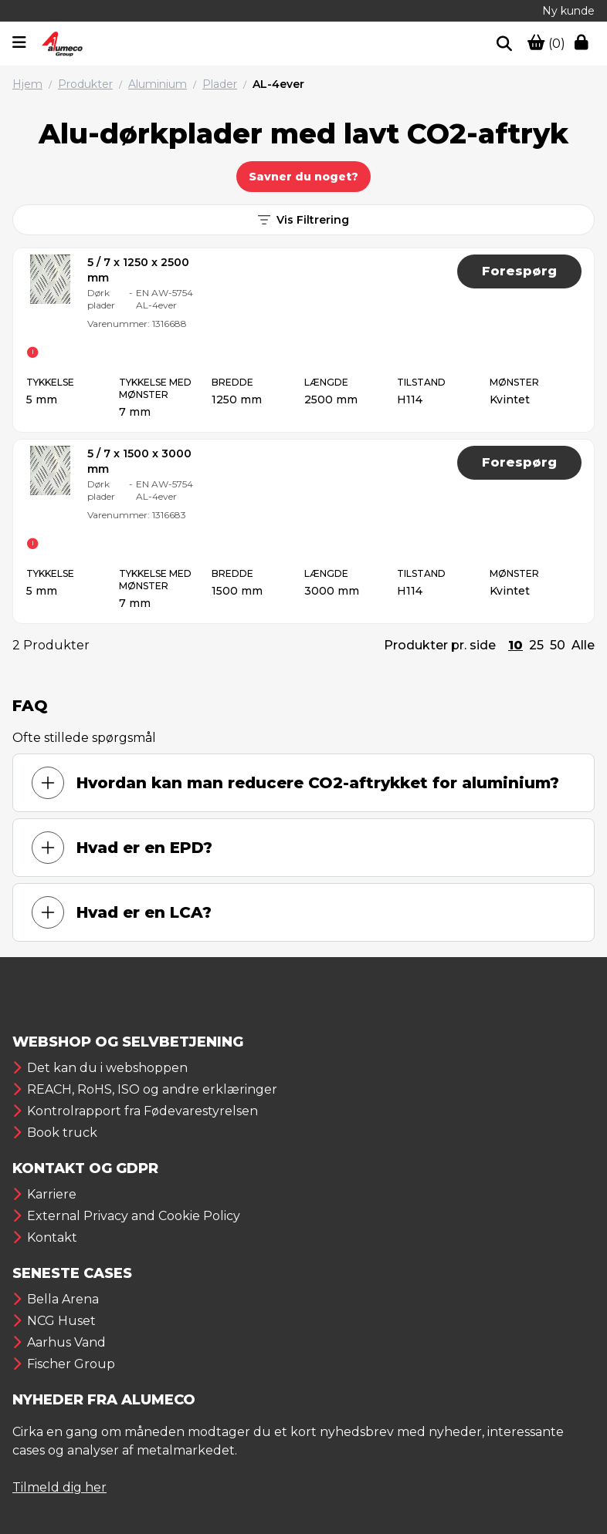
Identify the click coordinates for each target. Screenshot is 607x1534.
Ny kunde (568, 11)
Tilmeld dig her (59, 1487)
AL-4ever (278, 84)
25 (536, 645)
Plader (219, 84)
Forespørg (519, 271)
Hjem (27, 84)
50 (557, 645)
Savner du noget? (303, 177)
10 (515, 645)
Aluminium (157, 84)
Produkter (85, 84)
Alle (583, 645)
